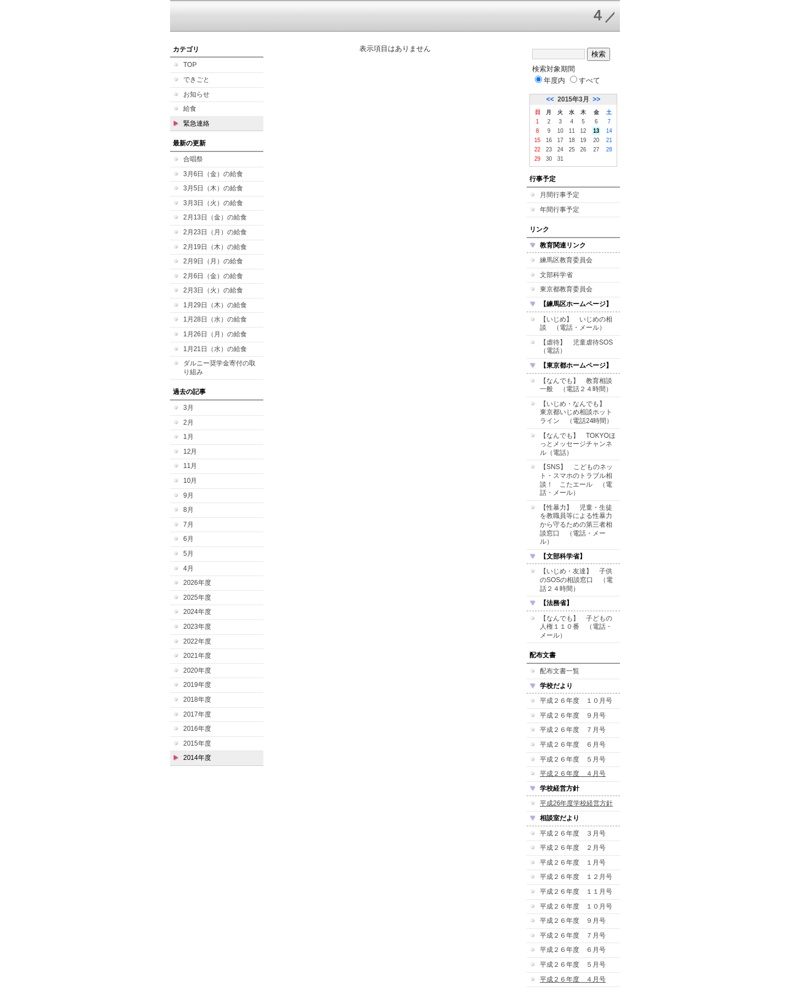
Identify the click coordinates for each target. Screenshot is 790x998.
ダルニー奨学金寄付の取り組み (219, 367)
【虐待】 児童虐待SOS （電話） (579, 347)
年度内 (550, 80)
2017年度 (197, 714)
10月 (190, 480)
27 (596, 149)
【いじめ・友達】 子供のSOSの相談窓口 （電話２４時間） (576, 579)
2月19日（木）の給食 (215, 247)
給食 (189, 108)
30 (549, 159)
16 (549, 140)
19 (583, 140)
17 (560, 140)
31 (560, 159)
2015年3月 (573, 99)
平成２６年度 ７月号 (573, 730)
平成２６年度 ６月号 (573, 744)
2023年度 (197, 626)
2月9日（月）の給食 (213, 261)
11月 (190, 466)
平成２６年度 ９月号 (573, 715)
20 (596, 140)
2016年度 (197, 728)
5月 (188, 553)
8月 (188, 510)
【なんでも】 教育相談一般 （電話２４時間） (576, 385)
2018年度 (197, 699)
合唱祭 (193, 159)
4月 (188, 568)
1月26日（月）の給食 (215, 334)
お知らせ (196, 94)
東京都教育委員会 (566, 289)
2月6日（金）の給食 (213, 276)
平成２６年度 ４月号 (573, 773)
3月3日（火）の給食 (213, 203)
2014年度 (197, 758)
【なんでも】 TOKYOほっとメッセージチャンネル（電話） (578, 444)
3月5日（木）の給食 (213, 188)
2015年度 (197, 743)
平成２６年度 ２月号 (573, 848)
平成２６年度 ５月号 (573, 759)
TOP (189, 65)
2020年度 (197, 670)
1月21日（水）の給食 (215, 349)
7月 (188, 524)
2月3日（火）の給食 (213, 290)
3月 (188, 407)
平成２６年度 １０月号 (576, 700)
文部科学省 (556, 275)
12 (583, 131)
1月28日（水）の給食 (215, 319)
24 (560, 149)
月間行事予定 (559, 195)
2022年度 (197, 641)
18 (572, 140)
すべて (585, 80)
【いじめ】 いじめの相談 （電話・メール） (576, 323)
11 (572, 131)
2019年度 (197, 685)
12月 (190, 451)
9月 (188, 495)
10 (560, 131)
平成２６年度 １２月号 (576, 877)
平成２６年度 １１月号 (576, 891)
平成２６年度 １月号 (573, 862)
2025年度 (197, 597)
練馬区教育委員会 (566, 260)
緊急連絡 (196, 123)
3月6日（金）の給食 (213, 174)
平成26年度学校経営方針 (576, 803)
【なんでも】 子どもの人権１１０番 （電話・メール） (576, 626)
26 (583, 149)
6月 (188, 539)
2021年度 (197, 655)
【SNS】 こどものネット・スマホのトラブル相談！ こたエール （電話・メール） (576, 480)
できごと (196, 79)
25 (572, 149)
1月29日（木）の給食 (215, 305)
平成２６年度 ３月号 (573, 833)
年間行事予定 (559, 209)
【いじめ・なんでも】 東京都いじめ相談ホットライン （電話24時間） (576, 412)
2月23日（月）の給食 (215, 232)
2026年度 (197, 583)
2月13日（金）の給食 (215, 217)
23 (549, 149)
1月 (188, 437)
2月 (188, 422)
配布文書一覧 (559, 671)
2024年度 (197, 612)
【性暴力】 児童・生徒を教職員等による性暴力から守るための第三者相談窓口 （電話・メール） (576, 524)
